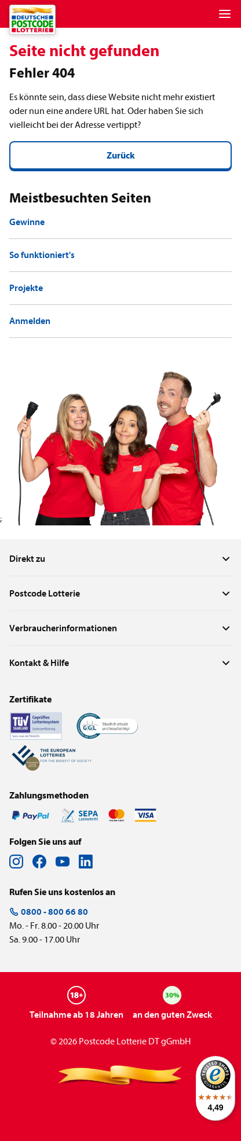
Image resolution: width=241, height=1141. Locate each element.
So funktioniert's (42, 255)
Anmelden (29, 321)
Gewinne (27, 222)
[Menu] (225, 14)
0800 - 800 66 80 (48, 912)
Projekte (26, 288)
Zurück (121, 155)
